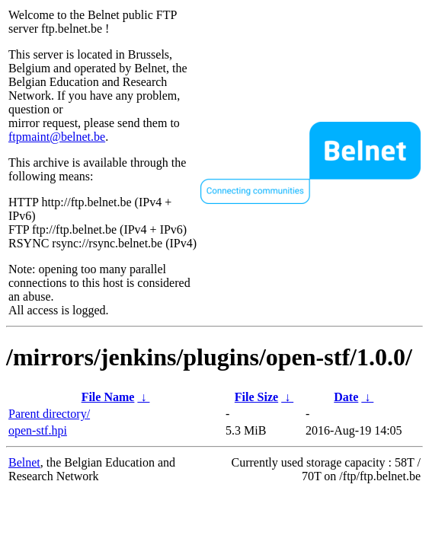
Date (346, 396)
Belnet (24, 462)
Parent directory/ (49, 413)
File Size (256, 396)
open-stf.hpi (37, 430)
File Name (108, 396)
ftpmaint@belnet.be (56, 136)
